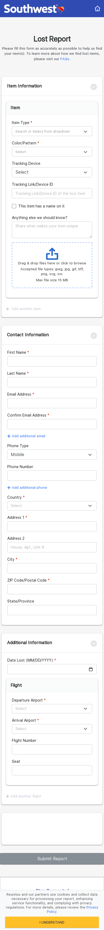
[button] (52, 86)
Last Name (16, 373)
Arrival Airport (24, 720)
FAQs (64, 59)
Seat (16, 761)
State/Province (20, 601)
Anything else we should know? (39, 218)
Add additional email (26, 436)
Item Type (20, 123)
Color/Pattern (24, 143)
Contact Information (28, 334)
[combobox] (52, 130)
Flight (16, 685)
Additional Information (29, 642)
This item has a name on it (41, 206)
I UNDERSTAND (52, 922)
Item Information (24, 86)
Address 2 (16, 538)
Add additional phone (27, 488)
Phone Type (18, 446)
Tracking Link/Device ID (32, 184)
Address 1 (15, 517)
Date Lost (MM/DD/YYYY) (30, 660)
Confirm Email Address (26, 415)
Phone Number (20, 467)
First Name (16, 352)
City (11, 559)
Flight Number (24, 740)
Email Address (19, 394)
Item (15, 107)
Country (14, 497)
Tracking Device (26, 163)
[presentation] (49, 828)
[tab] (52, 86)
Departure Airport (27, 700)
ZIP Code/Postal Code (27, 580)
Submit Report (52, 858)
